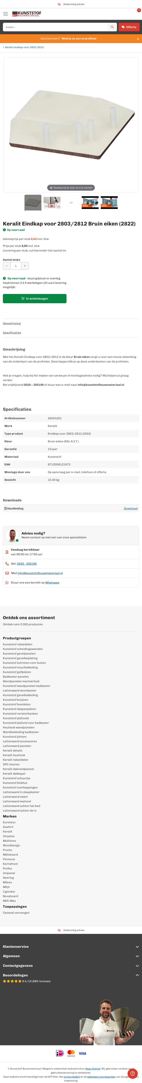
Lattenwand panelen (17, 746)
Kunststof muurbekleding (20, 667)
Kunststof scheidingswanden (23, 649)
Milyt (6, 887)
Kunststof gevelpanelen (19, 653)
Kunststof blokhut (15, 783)
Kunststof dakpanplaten (19, 709)
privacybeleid (72, 1076)
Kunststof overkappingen (20, 787)
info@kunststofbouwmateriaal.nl (40, 573)
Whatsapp (52, 582)
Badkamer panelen (16, 676)
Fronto (7, 850)
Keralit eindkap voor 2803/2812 (24, 47)
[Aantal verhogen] (25, 266)
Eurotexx (9, 822)
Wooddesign (11, 845)
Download (131, 508)
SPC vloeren (11, 764)
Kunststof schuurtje (16, 778)
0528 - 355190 (27, 563)
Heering (8, 877)
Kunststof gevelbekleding (20, 695)
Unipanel (9, 873)
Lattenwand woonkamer (19, 690)
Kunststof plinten (15, 736)
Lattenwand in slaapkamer (21, 792)
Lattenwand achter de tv (20, 810)
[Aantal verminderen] (7, 266)
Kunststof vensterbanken (20, 713)
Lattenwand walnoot (17, 801)
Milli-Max (9, 901)
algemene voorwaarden (101, 1076)
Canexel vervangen (16, 912)
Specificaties (12, 332)
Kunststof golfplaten (17, 672)
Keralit (7, 831)
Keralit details (12, 750)
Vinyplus (8, 836)
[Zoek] (112, 27)
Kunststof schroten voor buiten (24, 663)
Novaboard (10, 896)
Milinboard (10, 854)
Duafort (8, 827)
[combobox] (60, 27)
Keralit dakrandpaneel (18, 769)
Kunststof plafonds (16, 718)
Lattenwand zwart (15, 796)
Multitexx (9, 841)
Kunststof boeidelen (17, 704)
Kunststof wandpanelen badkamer (26, 686)
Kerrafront (10, 864)
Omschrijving (12, 323)
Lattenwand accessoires (20, 741)
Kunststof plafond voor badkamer (26, 723)
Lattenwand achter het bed (21, 806)
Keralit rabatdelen (15, 760)
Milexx (7, 882)
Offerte (129, 27)
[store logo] (26, 14)
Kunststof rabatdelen (17, 644)
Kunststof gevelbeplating (20, 658)
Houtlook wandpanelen (18, 727)
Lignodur (9, 891)
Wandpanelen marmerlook (21, 681)
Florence (9, 859)
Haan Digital (92, 1068)
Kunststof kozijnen (15, 699)
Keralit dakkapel (14, 773)
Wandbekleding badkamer (21, 732)
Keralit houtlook (14, 755)
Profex (7, 868)
